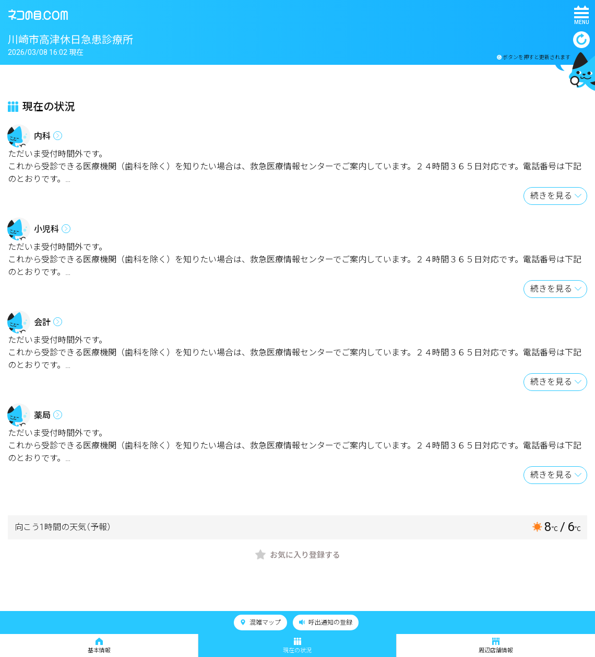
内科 (42, 136)
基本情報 (99, 646)
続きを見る (551, 196)
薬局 (42, 415)
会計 (42, 322)
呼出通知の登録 (325, 622)
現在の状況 (297, 646)
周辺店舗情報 (496, 646)
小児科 (46, 229)
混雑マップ (260, 622)
